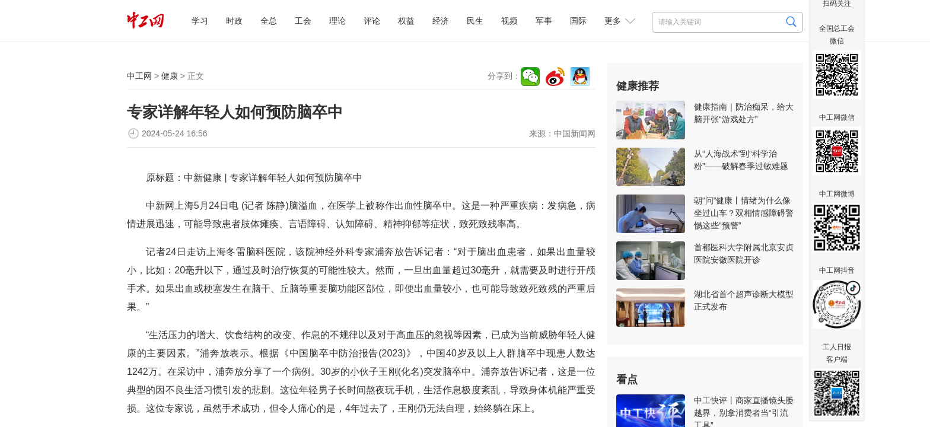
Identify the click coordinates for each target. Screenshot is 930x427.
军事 (544, 21)
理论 (337, 21)
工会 (303, 21)
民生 (475, 21)
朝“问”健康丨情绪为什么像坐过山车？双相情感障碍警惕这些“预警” (744, 213)
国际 (578, 21)
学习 (200, 21)
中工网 (139, 76)
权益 (406, 21)
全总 (268, 21)
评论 (372, 21)
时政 (234, 21)
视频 (509, 21)
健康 (169, 76)
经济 (440, 21)
